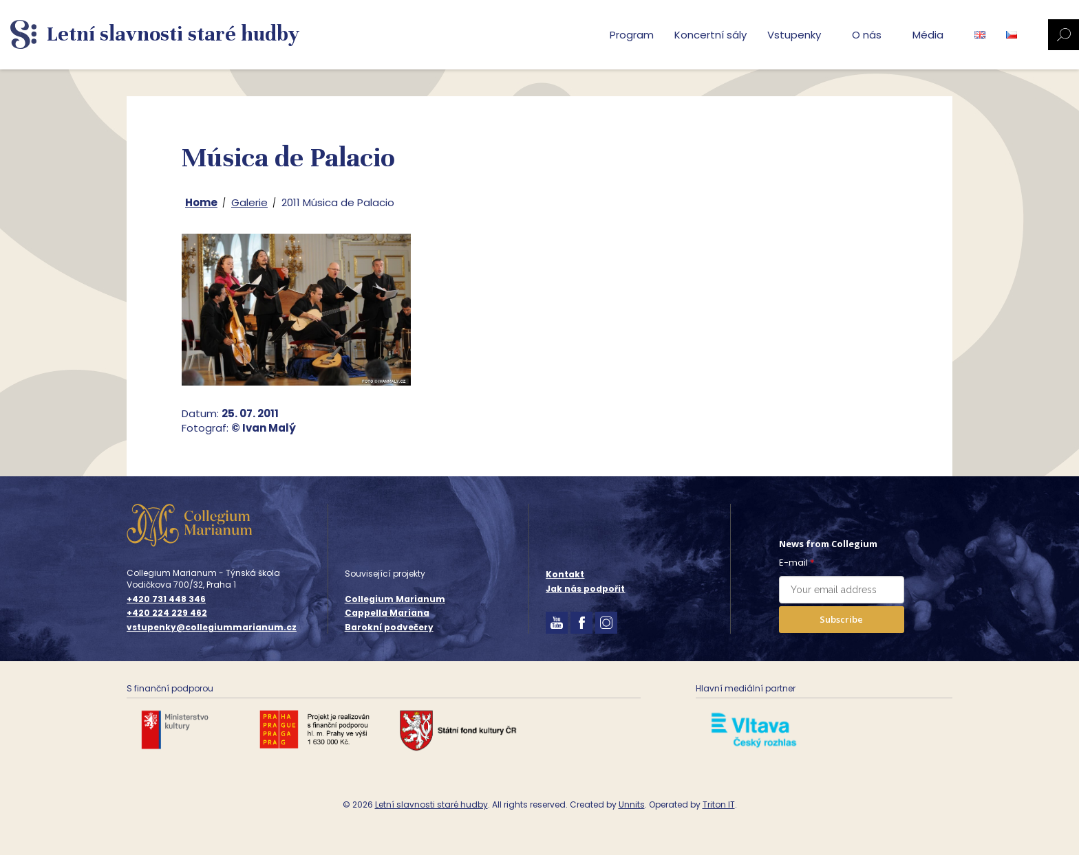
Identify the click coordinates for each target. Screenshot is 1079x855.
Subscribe (841, 619)
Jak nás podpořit (585, 589)
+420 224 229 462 (167, 613)
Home (201, 202)
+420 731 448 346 (166, 599)
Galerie (249, 202)
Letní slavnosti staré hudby (431, 804)
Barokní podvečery (389, 627)
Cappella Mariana (387, 613)
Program (632, 34)
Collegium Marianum (395, 599)
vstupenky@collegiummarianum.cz (212, 627)
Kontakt (565, 574)
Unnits (632, 804)
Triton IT (719, 804)
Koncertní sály (710, 34)
